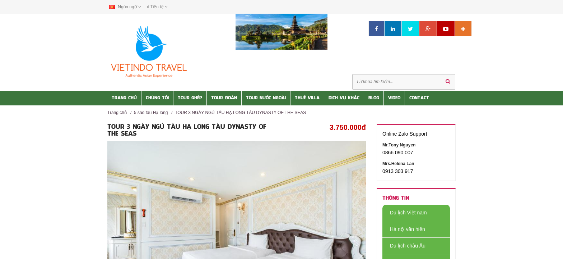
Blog (373, 98)
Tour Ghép (190, 98)
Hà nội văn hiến (403, 229)
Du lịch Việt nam (404, 212)
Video (394, 98)
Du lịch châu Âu (403, 246)
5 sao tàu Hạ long (151, 112)
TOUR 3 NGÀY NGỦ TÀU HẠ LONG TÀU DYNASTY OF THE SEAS (240, 112)
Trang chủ (117, 112)
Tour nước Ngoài (266, 98)
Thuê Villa (307, 98)
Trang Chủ (124, 98)
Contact (419, 98)
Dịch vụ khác (344, 98)
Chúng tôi (157, 98)
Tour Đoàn (224, 98)
